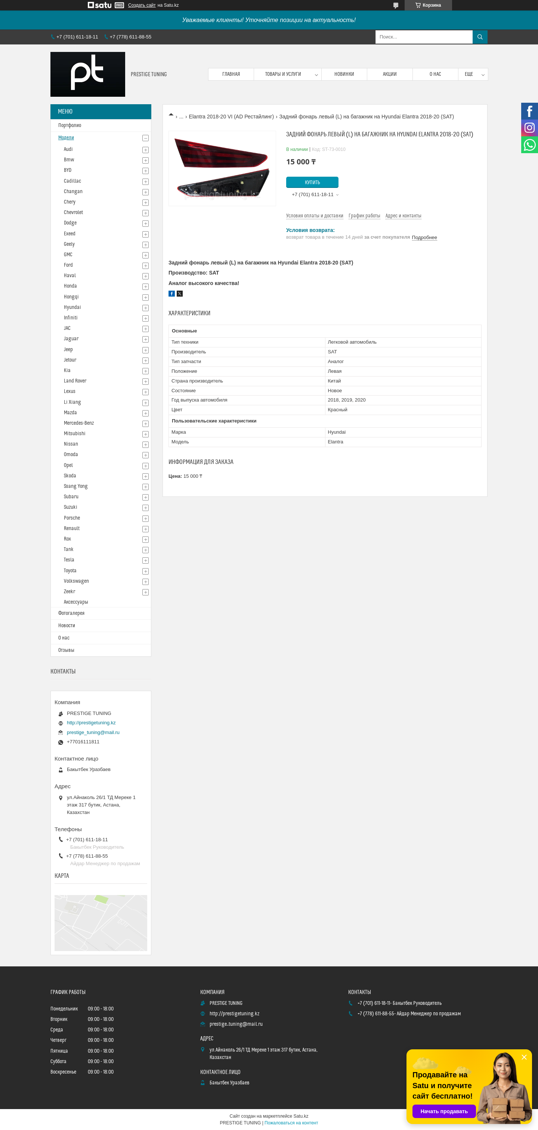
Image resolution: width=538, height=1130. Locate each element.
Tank (69, 549)
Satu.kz (300, 1116)
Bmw (69, 160)
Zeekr (69, 592)
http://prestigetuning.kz (91, 722)
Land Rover (75, 381)
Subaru (71, 497)
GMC (68, 255)
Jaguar (71, 339)
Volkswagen (76, 581)
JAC (67, 328)
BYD (67, 170)
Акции (390, 74)
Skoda (70, 476)
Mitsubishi (75, 434)
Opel (68, 465)
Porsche (72, 518)
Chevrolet (73, 213)
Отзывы (66, 650)
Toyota (70, 571)
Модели (66, 138)
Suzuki (70, 507)
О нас (435, 74)
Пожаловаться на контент (291, 1123)
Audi (68, 149)
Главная (231, 74)
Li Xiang (72, 402)
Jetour (70, 360)
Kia (67, 371)
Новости (66, 626)
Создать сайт (142, 5)
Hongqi (71, 297)
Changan (73, 192)
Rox (67, 539)
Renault (72, 529)
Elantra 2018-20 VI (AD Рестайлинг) (231, 117)
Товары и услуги (283, 74)
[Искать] (480, 37)
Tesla (69, 560)
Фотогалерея (71, 613)
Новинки (344, 74)
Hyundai (72, 307)
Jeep (68, 350)
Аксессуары (76, 602)
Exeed (69, 234)
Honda (70, 286)
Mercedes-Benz (79, 423)
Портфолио (69, 126)
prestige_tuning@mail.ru (93, 732)
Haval (70, 276)
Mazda (70, 413)
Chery (69, 202)
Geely (69, 244)
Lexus (69, 391)
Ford (68, 265)
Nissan (71, 444)
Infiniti (71, 318)
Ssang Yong (76, 486)
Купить (312, 183)
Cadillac (72, 181)
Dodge (70, 223)
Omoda (71, 455)
